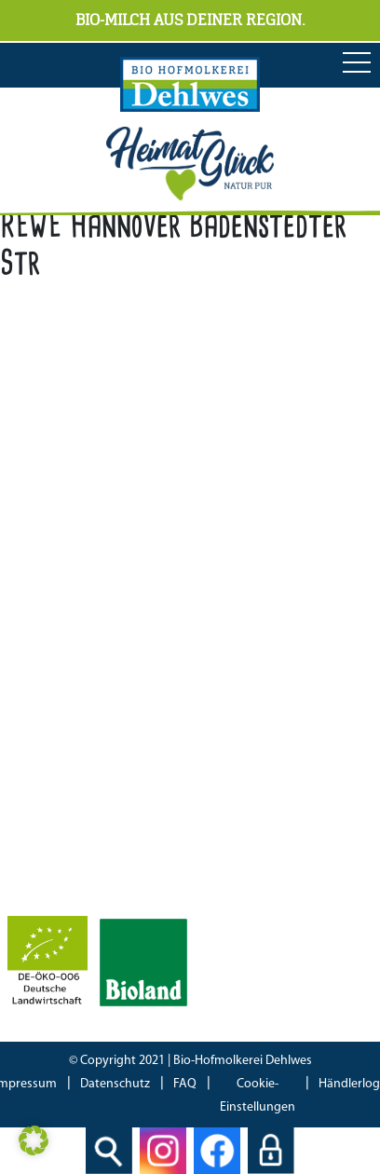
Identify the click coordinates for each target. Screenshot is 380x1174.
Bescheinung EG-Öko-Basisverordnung (128, 858)
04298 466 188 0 (136, 523)
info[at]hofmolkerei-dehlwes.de (106, 575)
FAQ (185, 1084)
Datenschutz (115, 1084)
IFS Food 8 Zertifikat (68, 884)
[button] (33, 1140)
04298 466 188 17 (121, 549)
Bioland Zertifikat (61, 832)
